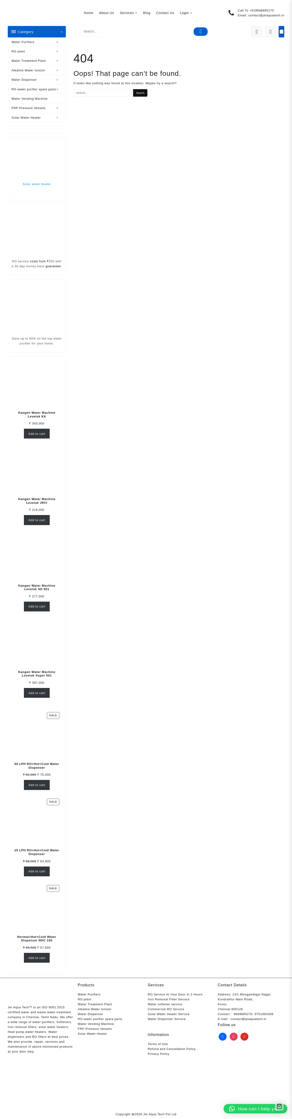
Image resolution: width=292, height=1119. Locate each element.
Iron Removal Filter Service (169, 999)
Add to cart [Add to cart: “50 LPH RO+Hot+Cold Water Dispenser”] (36, 785)
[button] (255, 1108)
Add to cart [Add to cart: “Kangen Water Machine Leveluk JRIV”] (36, 520)
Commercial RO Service (166, 1009)
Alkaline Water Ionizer (37, 70)
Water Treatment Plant (37, 60)
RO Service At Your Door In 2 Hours (175, 994)
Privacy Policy (158, 1054)
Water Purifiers (37, 42)
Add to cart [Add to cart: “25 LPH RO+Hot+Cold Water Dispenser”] (36, 871)
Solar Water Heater (37, 117)
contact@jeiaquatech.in (266, 15)
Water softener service (165, 1004)
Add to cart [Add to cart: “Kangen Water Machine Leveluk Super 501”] (36, 693)
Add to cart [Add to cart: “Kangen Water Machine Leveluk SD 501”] (36, 606)
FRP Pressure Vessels (37, 108)
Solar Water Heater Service (169, 1014)
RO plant (37, 51)
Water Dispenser (37, 79)
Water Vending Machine (29, 98)
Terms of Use (158, 1044)
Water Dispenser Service (167, 1019)
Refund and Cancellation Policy (172, 1049)
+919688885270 (261, 10)
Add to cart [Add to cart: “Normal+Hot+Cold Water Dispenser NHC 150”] (36, 958)
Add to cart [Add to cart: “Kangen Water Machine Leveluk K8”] (36, 433)
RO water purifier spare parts (37, 89)
